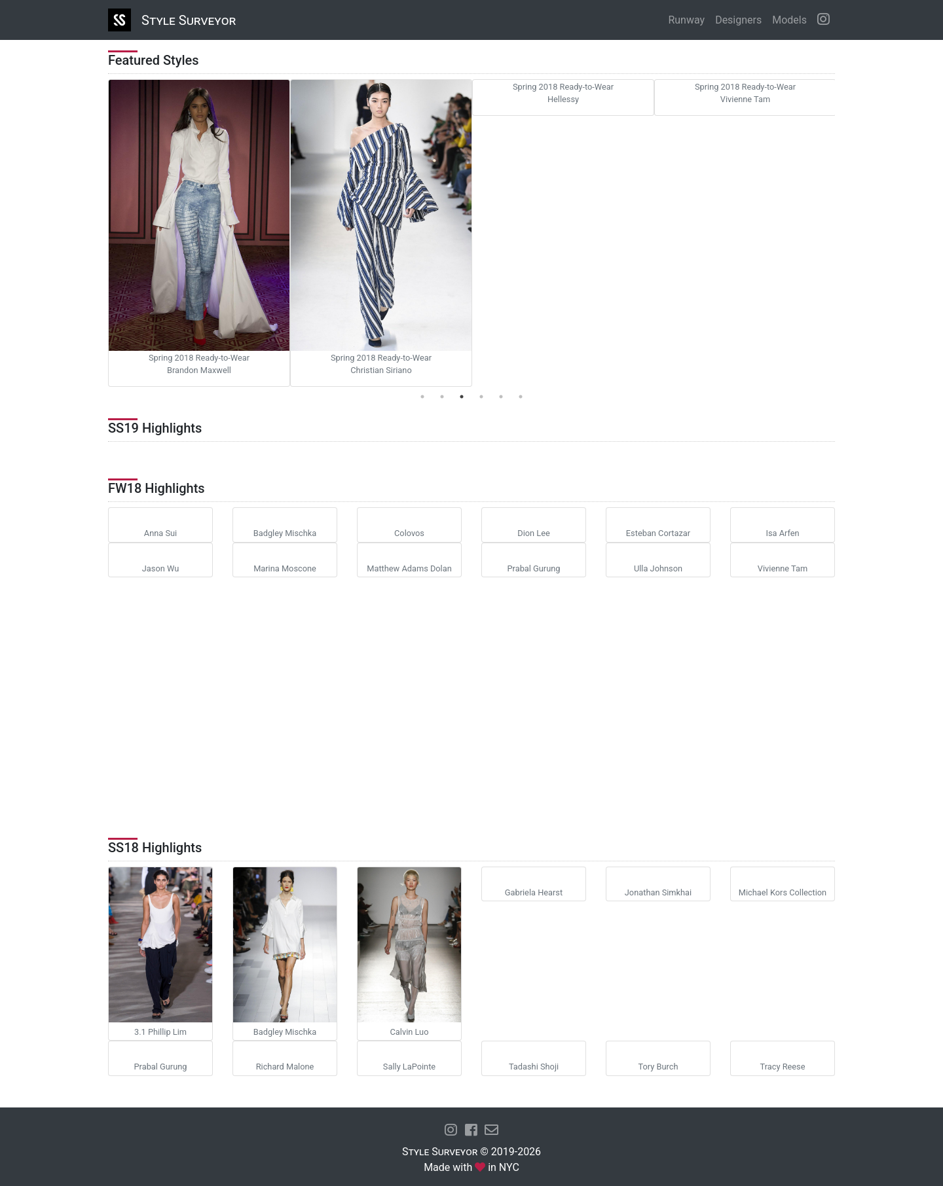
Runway (686, 20)
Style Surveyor (188, 20)
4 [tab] (481, 396)
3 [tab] (461, 396)
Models (789, 20)
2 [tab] (442, 396)
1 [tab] (422, 396)
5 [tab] (501, 396)
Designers (738, 20)
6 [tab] (520, 396)
